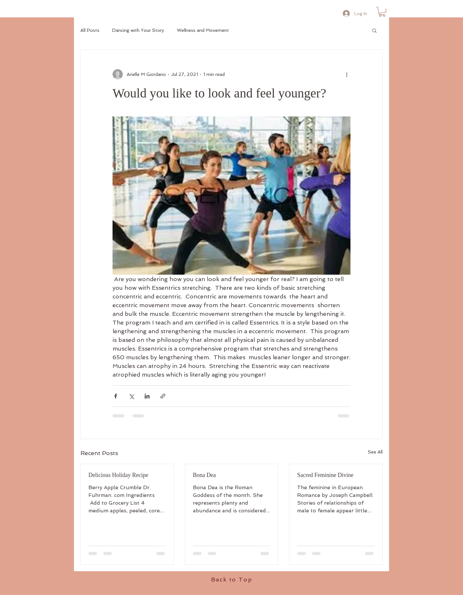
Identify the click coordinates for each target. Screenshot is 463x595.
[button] (382, 12)
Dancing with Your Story (138, 30)
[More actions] (346, 74)
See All (375, 451)
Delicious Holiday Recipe (118, 475)
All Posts (89, 30)
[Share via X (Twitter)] (131, 396)
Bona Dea (204, 475)
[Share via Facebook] (116, 396)
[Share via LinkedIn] (147, 396)
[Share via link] (163, 396)
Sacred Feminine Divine (325, 475)
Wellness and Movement (203, 30)
